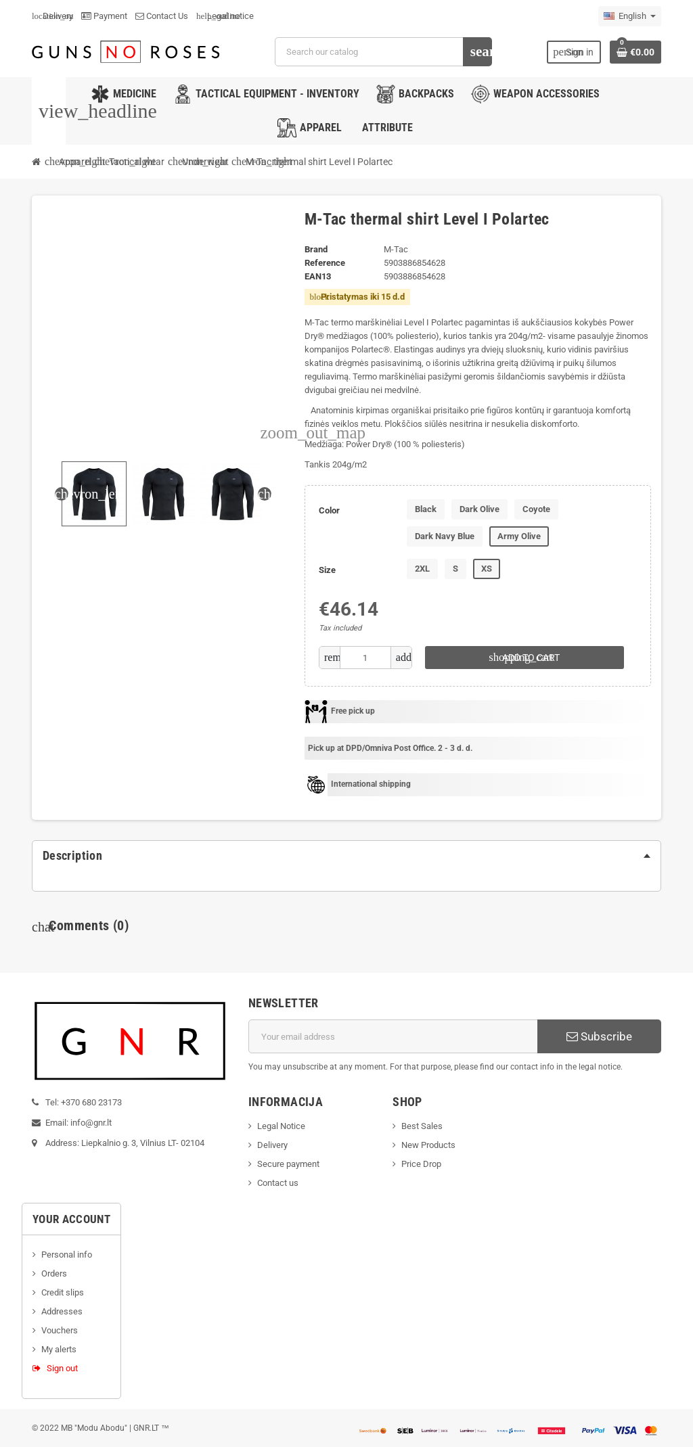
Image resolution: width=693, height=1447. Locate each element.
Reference (325, 263)
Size (327, 570)
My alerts (58, 1349)
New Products (428, 1145)
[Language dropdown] (629, 16)
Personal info (66, 1254)
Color (329, 510)
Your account (71, 1219)
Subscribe (599, 1036)
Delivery (52, 16)
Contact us (277, 1183)
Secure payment (288, 1164)
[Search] (383, 51)
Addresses (62, 1311)
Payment (104, 16)
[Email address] (393, 1036)
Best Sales (422, 1126)
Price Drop (421, 1164)
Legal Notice (281, 1126)
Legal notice (225, 16)
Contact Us (161, 16)
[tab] (346, 856)
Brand (316, 249)
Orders (54, 1273)
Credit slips (62, 1292)
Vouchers (59, 1330)
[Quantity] (365, 657)
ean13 (318, 276)
